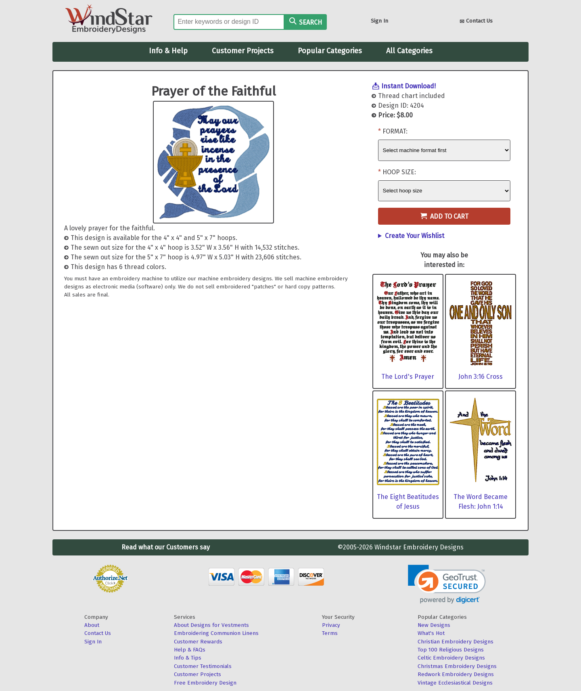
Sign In (379, 20)
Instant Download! (408, 86)
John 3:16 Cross (480, 376)
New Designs (434, 625)
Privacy (331, 625)
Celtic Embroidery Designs (451, 657)
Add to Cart (444, 216)
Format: (395, 131)
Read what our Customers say (165, 547)
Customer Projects (243, 50)
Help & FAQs (189, 649)
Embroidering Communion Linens (216, 633)
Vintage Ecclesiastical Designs (455, 682)
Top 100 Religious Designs (451, 649)
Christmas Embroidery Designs (457, 666)
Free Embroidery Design (205, 682)
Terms (330, 633)
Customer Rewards (198, 641)
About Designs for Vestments (211, 625)
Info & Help (168, 50)
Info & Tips (187, 657)
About (91, 625)
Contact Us (476, 21)
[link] (446, 584)
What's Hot (431, 633)
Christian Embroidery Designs (455, 641)
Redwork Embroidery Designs (456, 674)
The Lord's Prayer (407, 376)
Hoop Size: (399, 172)
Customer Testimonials (203, 666)
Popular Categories (330, 50)
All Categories (409, 50)
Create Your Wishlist (414, 236)
